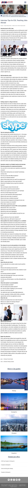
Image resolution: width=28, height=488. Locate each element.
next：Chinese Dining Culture (7, 361)
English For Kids (22, 485)
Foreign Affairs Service (12, 485)
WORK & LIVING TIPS (6, 16)
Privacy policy (4, 485)
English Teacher (14, 486)
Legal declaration (22, 484)
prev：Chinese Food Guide (7, 359)
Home (10, 15)
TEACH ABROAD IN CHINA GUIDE (18, 15)
